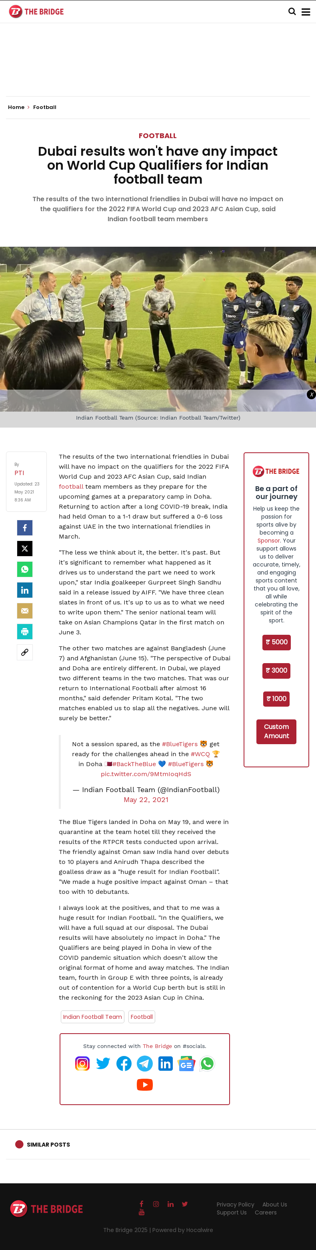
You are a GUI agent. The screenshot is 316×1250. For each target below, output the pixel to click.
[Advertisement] (158, 72)
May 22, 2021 (146, 800)
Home (19, 107)
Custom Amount (276, 731)
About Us (274, 1204)
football (72, 486)
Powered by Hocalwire (182, 1230)
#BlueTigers (180, 744)
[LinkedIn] (25, 590)
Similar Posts (48, 1145)
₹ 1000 (276, 698)
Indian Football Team (92, 1017)
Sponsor (269, 541)
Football (158, 136)
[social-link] (25, 652)
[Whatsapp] (25, 569)
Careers (266, 1212)
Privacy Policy (235, 1204)
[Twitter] (25, 549)
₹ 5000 (277, 642)
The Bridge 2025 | (127, 1230)
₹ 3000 (276, 670)
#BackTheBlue (134, 764)
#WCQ (200, 754)
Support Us (232, 1212)
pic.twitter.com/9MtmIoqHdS (146, 774)
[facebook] (25, 528)
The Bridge (157, 1046)
